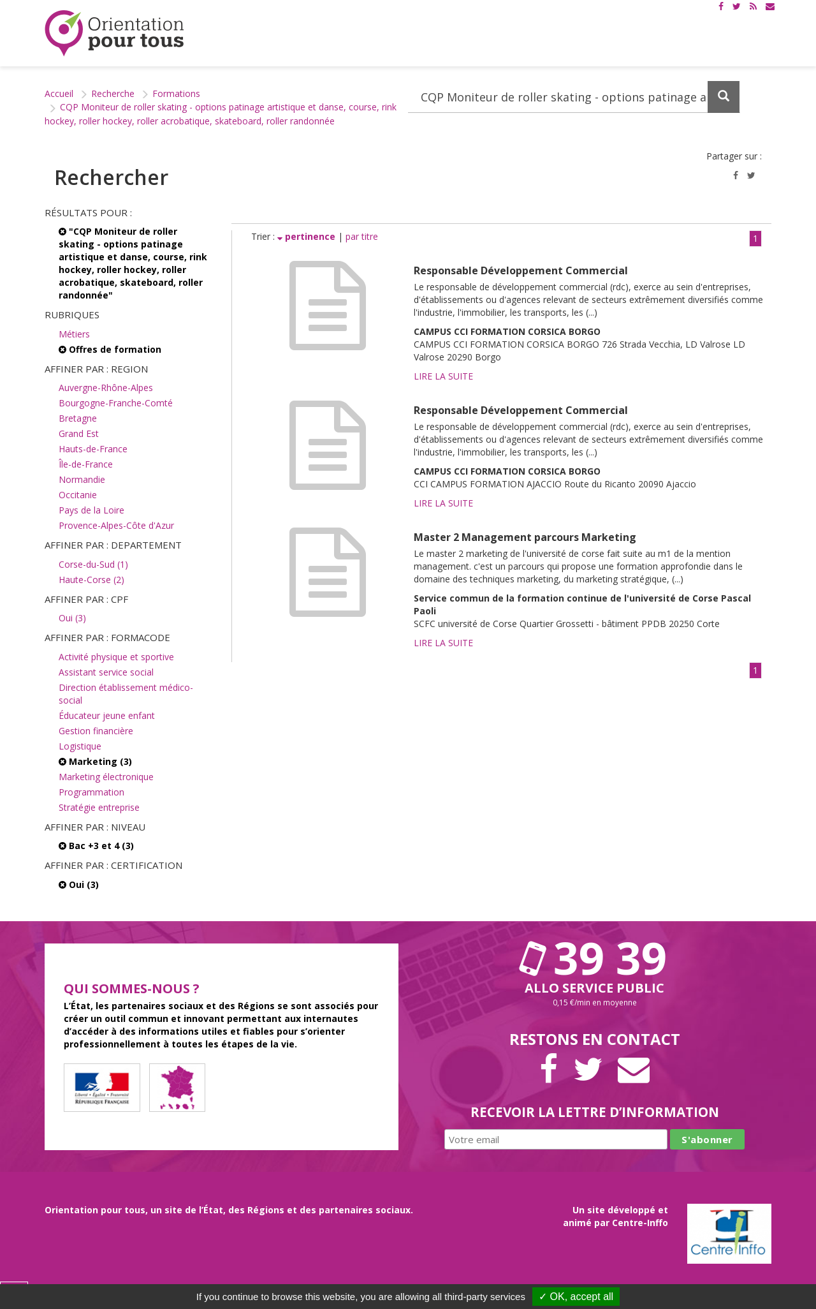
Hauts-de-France (93, 449)
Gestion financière (96, 731)
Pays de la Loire (91, 510)
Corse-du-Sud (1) (93, 564)
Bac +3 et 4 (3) (96, 845)
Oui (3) (72, 618)
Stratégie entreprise (99, 807)
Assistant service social (106, 672)
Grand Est (79, 433)
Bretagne (78, 418)
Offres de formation (110, 349)
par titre (362, 236)
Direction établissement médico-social (126, 693)
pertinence (307, 236)
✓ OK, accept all (576, 1296)
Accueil (59, 93)
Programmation (91, 792)
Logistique (80, 746)
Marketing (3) (95, 761)
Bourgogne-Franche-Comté (116, 403)
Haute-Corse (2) (91, 579)
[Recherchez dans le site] (574, 97)
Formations (176, 93)
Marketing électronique (106, 777)
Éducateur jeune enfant (107, 715)
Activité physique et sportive (116, 657)
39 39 (595, 957)
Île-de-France (86, 464)
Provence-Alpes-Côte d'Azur (116, 525)
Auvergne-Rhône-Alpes (106, 387)
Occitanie (78, 495)
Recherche (113, 93)
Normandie (82, 479)
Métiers (74, 334)
